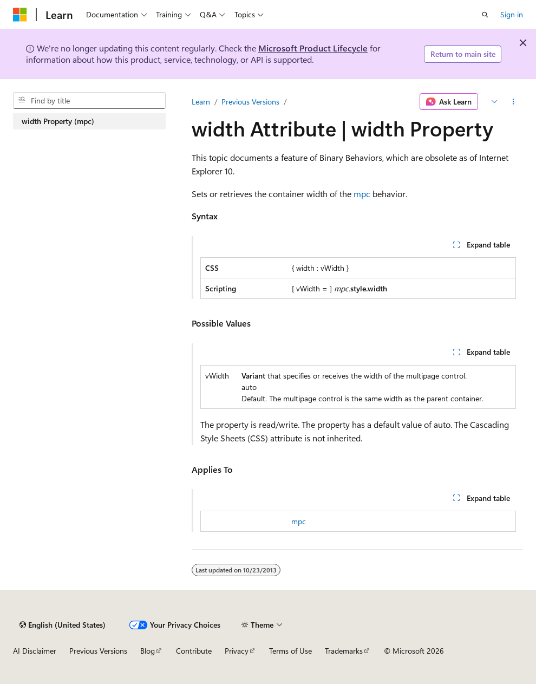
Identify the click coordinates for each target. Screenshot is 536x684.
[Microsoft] (20, 15)
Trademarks (344, 651)
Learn (201, 101)
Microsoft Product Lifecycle (313, 48)
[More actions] (513, 101)
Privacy (237, 651)
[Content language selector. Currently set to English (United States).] (62, 625)
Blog (147, 651)
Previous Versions (250, 101)
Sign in (511, 14)
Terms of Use (290, 651)
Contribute (194, 651)
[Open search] (485, 14)
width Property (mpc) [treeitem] (58, 121)
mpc (362, 193)
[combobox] (89, 100)
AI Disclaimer (34, 651)
